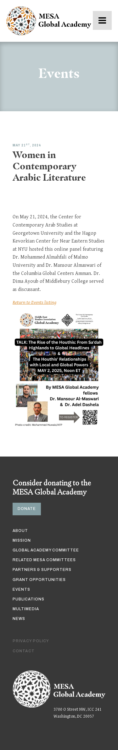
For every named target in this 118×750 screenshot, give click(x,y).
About (20, 530)
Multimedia (26, 609)
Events (21, 589)
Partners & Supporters (42, 569)
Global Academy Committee (46, 550)
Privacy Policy (31, 641)
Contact (24, 651)
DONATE (27, 508)
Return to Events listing (34, 302)
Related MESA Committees (44, 560)
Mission (22, 540)
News (19, 618)
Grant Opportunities (39, 580)
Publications (28, 599)
